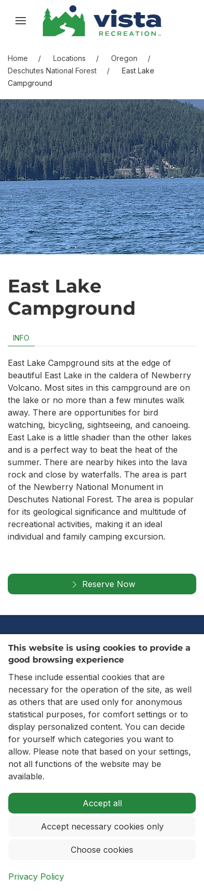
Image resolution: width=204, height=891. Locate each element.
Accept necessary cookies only (102, 826)
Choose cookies (102, 849)
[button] (21, 20)
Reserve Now (102, 584)
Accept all (102, 803)
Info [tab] (21, 337)
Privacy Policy (36, 876)
